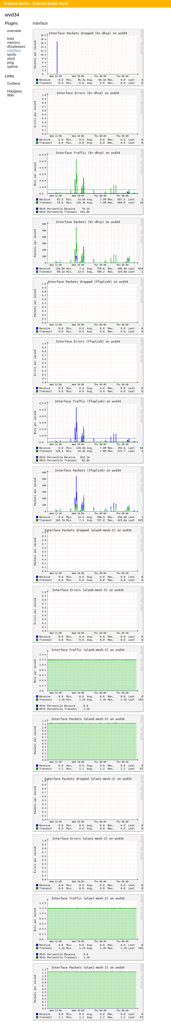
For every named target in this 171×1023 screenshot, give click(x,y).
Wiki (10, 95)
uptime (12, 66)
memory (13, 42)
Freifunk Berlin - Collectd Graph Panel (36, 4)
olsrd (11, 58)
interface (14, 50)
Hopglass (14, 91)
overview (14, 31)
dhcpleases (16, 46)
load (10, 38)
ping (10, 62)
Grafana (13, 83)
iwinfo (11, 54)
